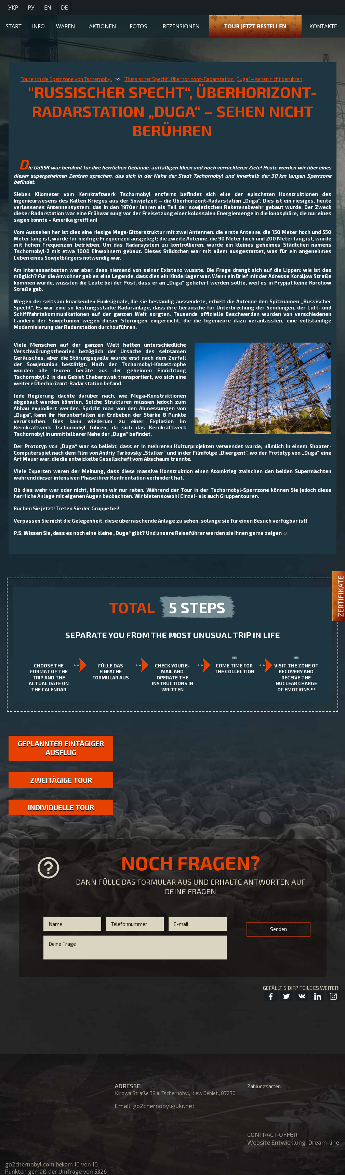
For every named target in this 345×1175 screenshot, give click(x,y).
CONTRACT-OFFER (272, 1134)
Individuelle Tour (61, 807)
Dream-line (323, 1142)
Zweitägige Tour (61, 780)
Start (13, 26)
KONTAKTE (323, 26)
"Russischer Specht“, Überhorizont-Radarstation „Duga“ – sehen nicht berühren (213, 79)
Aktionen (102, 26)
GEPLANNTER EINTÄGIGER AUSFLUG (61, 748)
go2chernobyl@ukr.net (164, 1105)
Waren (65, 26)
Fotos (138, 26)
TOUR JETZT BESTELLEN (255, 26)
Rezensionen (181, 26)
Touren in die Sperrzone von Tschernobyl (66, 79)
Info (38, 26)
